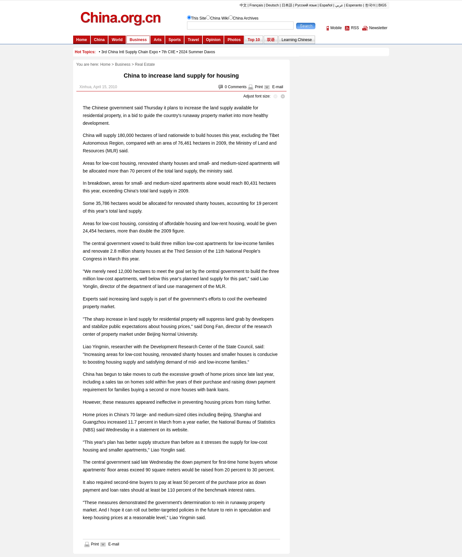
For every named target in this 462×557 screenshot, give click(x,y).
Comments (237, 87)
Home (105, 64)
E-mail (277, 87)
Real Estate (145, 64)
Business (123, 64)
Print (259, 87)
